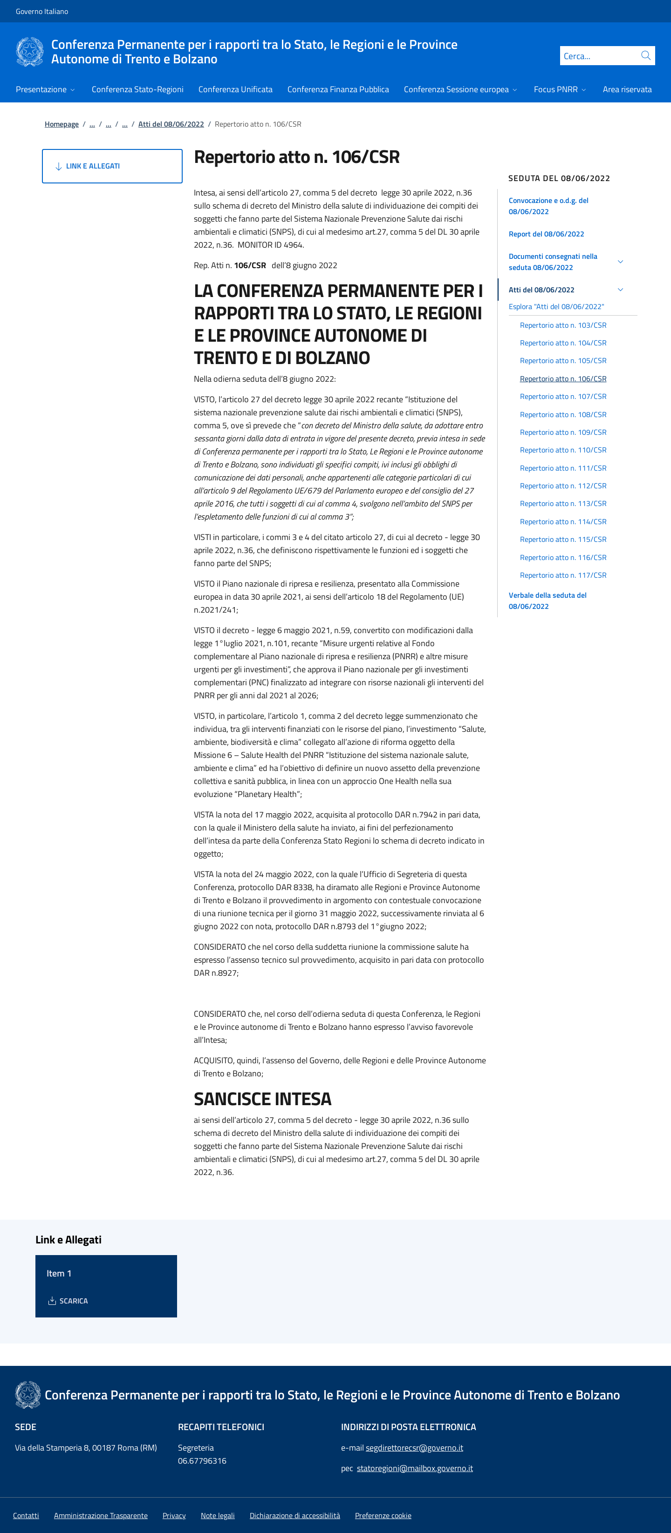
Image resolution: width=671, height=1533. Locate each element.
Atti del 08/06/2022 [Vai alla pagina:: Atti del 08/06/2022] (171, 123)
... (92, 123)
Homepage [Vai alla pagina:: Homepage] (62, 123)
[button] (568, 206)
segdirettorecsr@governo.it (414, 1447)
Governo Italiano (42, 11)
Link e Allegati (86, 166)
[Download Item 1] (67, 1300)
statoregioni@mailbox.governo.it (415, 1468)
